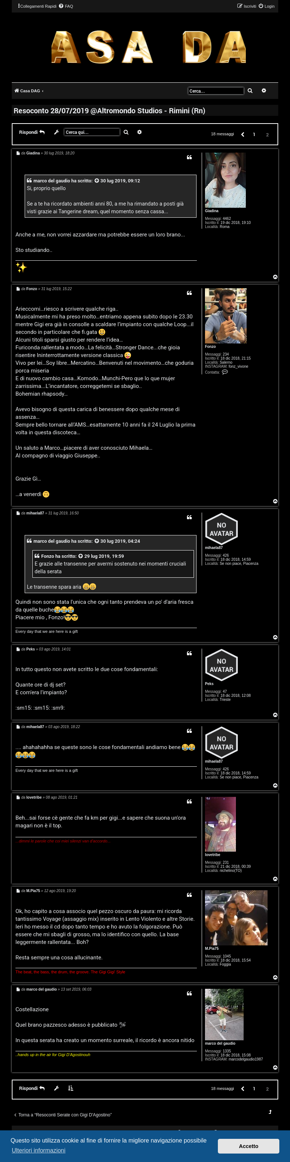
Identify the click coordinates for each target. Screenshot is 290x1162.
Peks (209, 684)
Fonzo (210, 347)
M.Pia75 (212, 949)
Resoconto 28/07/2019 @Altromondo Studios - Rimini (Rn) (109, 110)
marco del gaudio (51, 180)
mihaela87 (214, 548)
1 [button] (254, 134)
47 (225, 691)
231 (226, 862)
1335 (227, 1051)
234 (226, 354)
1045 (227, 956)
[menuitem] (65, 6)
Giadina (212, 211)
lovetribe (212, 855)
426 (226, 555)
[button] (242, 134)
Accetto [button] (248, 1146)
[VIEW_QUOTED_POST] (97, 181)
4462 (227, 219)
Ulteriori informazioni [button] (39, 1150)
